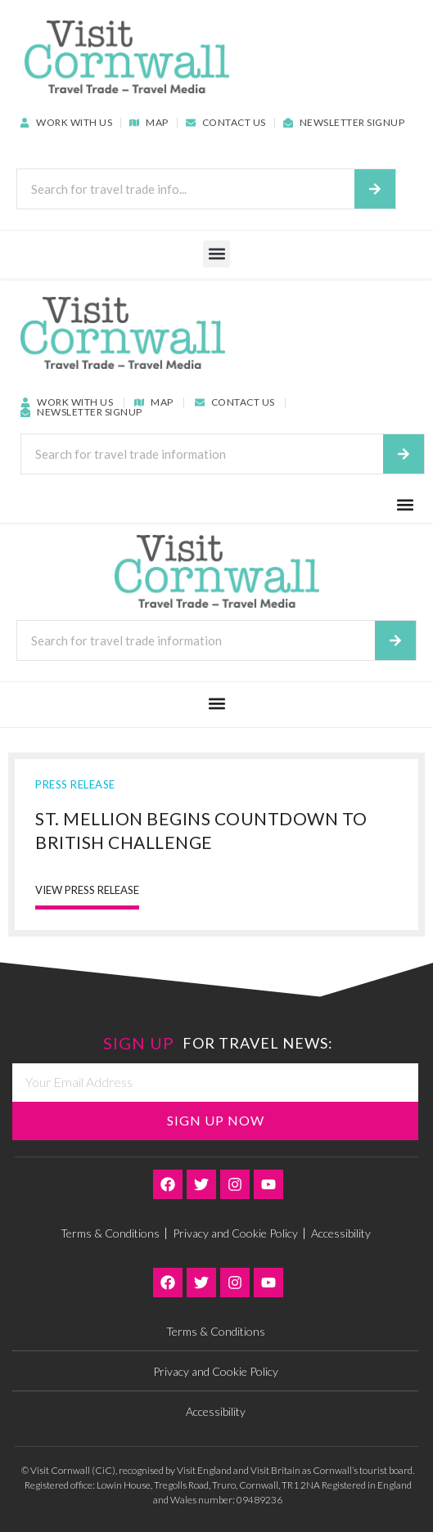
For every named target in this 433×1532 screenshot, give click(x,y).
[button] (216, 253)
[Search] (374, 189)
